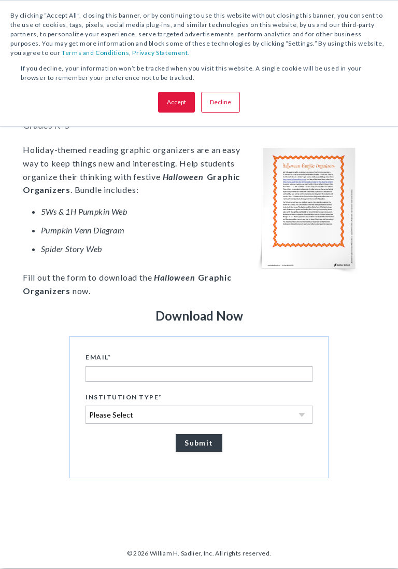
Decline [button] (220, 102)
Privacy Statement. (161, 53)
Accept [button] (176, 102)
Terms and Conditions (95, 53)
